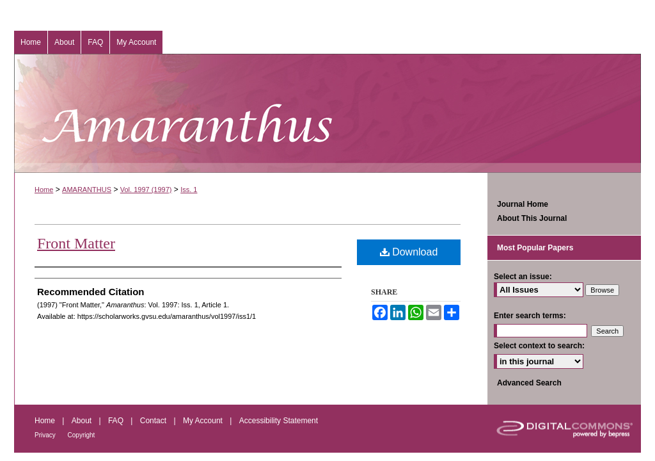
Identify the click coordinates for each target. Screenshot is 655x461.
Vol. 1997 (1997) (146, 189)
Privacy (46, 435)
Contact (154, 420)
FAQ (116, 420)
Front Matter (76, 243)
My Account (204, 420)
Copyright (81, 435)
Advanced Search (529, 382)
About (83, 420)
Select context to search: (539, 345)
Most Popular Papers (535, 247)
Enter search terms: (530, 315)
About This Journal (532, 218)
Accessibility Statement (278, 420)
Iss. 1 (188, 189)
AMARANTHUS (86, 189)
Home (44, 189)
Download (409, 252)
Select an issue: (523, 276)
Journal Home (522, 204)
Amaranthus (327, 113)
